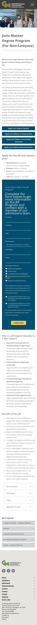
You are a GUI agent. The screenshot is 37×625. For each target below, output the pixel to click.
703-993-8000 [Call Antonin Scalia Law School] (11, 609)
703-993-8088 (9, 611)
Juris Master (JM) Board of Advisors (15, 539)
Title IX (4, 619)
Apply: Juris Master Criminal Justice (18, 134)
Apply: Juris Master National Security (18, 147)
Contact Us (5, 615)
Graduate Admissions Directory (14, 534)
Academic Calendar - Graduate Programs (17, 523)
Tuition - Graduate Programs (13, 545)
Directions (5, 617)
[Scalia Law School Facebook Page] (4, 571)
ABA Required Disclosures (10, 613)
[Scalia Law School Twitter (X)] (8, 571)
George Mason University (12, 603)
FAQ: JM (6, 528)
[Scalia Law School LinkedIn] (13, 571)
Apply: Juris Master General (18, 128)
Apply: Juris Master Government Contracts (18, 140)
